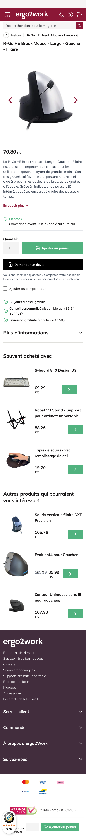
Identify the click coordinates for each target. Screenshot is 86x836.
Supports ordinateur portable (24, 676)
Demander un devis (26, 264)
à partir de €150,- (37, 320)
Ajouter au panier (52, 248)
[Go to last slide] (11, 100)
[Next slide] (75, 100)
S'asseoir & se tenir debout (23, 658)
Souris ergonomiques (19, 670)
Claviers (9, 664)
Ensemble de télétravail (20, 699)
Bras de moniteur (16, 682)
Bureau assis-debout (18, 653)
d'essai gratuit (27, 302)
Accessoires (12, 693)
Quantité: (10, 239)
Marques (9, 687)
